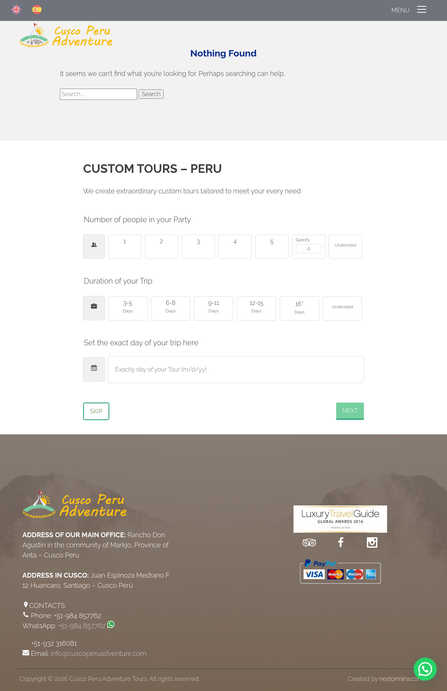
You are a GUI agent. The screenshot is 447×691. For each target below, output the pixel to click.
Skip (96, 411)
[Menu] (223, 10)
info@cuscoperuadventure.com (99, 653)
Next (350, 410)
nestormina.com (401, 678)
